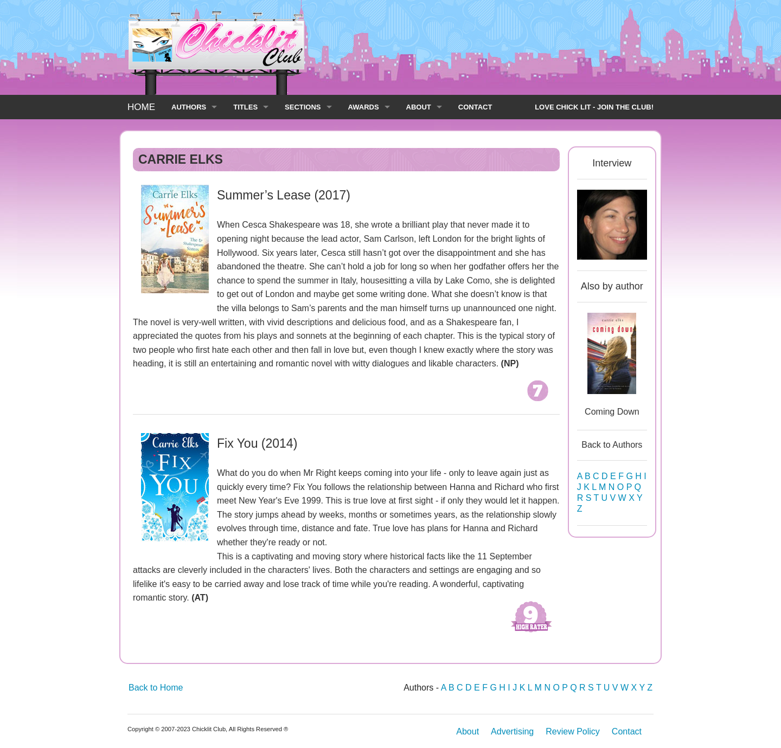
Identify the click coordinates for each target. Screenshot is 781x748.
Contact (627, 731)
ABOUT (418, 107)
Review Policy (573, 731)
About (467, 731)
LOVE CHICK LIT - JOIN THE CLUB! (594, 107)
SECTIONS (303, 107)
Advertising (512, 731)
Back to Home (156, 687)
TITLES (245, 107)
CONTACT (475, 107)
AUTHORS (188, 107)
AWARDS (363, 107)
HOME (141, 107)
